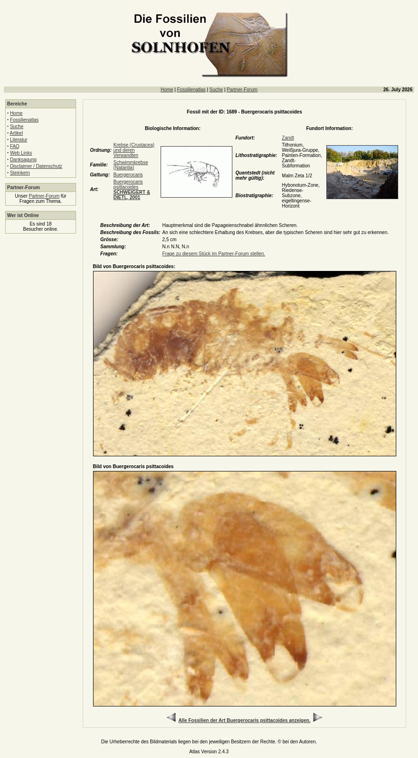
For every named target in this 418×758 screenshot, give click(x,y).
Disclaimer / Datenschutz (36, 166)
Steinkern (20, 172)
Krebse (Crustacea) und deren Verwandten (133, 150)
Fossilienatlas (191, 89)
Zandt (288, 137)
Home (167, 89)
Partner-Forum (242, 89)
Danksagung (23, 159)
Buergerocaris (128, 174)
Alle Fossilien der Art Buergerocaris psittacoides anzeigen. (245, 720)
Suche (216, 89)
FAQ (14, 146)
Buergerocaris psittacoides (131, 189)
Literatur (18, 139)
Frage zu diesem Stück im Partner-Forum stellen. (213, 253)
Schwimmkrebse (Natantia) (130, 165)
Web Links (21, 153)
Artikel (16, 133)
